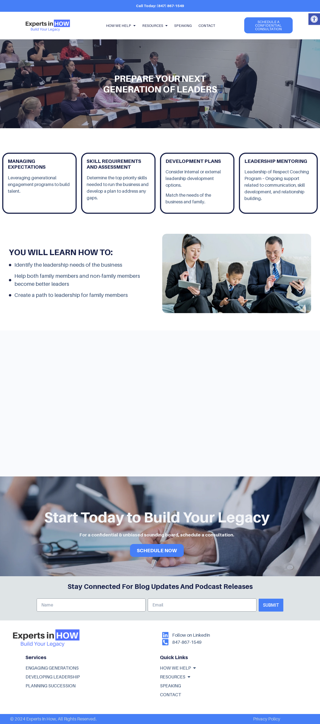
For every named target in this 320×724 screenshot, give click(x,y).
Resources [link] (155, 25)
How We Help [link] (121, 25)
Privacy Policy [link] (266, 719)
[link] (314, 19)
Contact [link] (206, 25)
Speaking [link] (183, 25)
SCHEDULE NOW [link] (157, 550)
